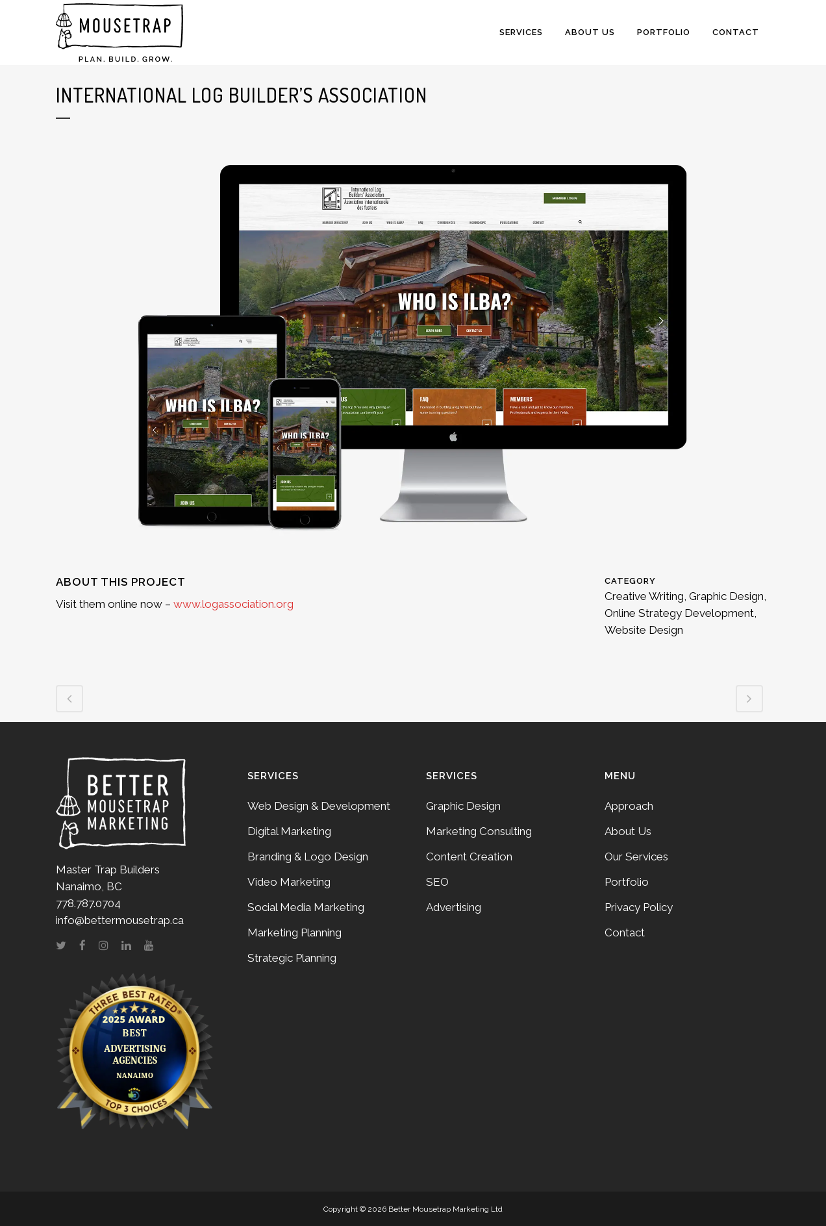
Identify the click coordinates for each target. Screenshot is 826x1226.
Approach (629, 805)
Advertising (453, 907)
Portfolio (627, 881)
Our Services (636, 856)
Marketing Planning (294, 932)
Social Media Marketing (305, 907)
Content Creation (469, 856)
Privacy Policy (639, 907)
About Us (628, 831)
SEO (437, 881)
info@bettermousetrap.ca (120, 920)
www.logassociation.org (233, 603)
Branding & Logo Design (307, 856)
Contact (625, 932)
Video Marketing (289, 881)
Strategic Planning (291, 957)
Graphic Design (463, 805)
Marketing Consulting (479, 831)
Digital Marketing (289, 831)
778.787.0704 (88, 903)
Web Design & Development (318, 805)
